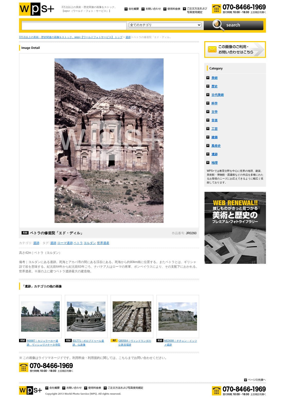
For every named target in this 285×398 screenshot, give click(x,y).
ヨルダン (90, 243)
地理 (214, 163)
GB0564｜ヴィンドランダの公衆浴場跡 (134, 342)
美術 (214, 78)
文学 (214, 112)
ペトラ (78, 243)
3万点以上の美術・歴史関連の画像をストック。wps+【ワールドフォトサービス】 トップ (70, 37)
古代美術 (217, 95)
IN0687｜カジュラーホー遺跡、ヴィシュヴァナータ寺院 (43, 342)
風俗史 (216, 146)
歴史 (214, 86)
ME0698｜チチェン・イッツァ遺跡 (180, 342)
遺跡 (128, 37)
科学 (214, 103)
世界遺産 (103, 243)
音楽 (214, 120)
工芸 (214, 129)
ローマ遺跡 (65, 243)
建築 (214, 137)
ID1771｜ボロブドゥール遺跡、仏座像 (88, 342)
